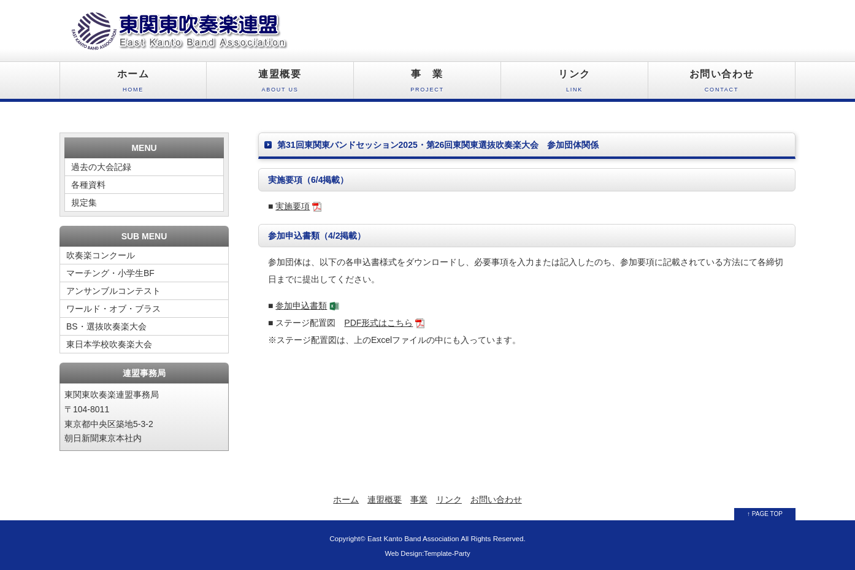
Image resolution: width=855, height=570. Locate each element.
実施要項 (292, 206)
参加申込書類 (301, 305)
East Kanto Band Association (413, 538)
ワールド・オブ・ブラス (113, 309)
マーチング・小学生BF (110, 273)
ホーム (133, 84)
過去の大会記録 (101, 167)
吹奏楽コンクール (100, 255)
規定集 (84, 202)
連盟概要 (280, 84)
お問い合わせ (721, 84)
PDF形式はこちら (378, 323)
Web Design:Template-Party (427, 553)
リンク (574, 84)
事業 (419, 499)
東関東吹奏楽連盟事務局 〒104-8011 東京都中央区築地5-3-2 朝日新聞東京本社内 (111, 416)
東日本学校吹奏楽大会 (109, 344)
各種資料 (88, 185)
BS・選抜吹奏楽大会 (106, 326)
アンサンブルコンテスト (113, 291)
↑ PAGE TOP (765, 513)
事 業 (427, 84)
